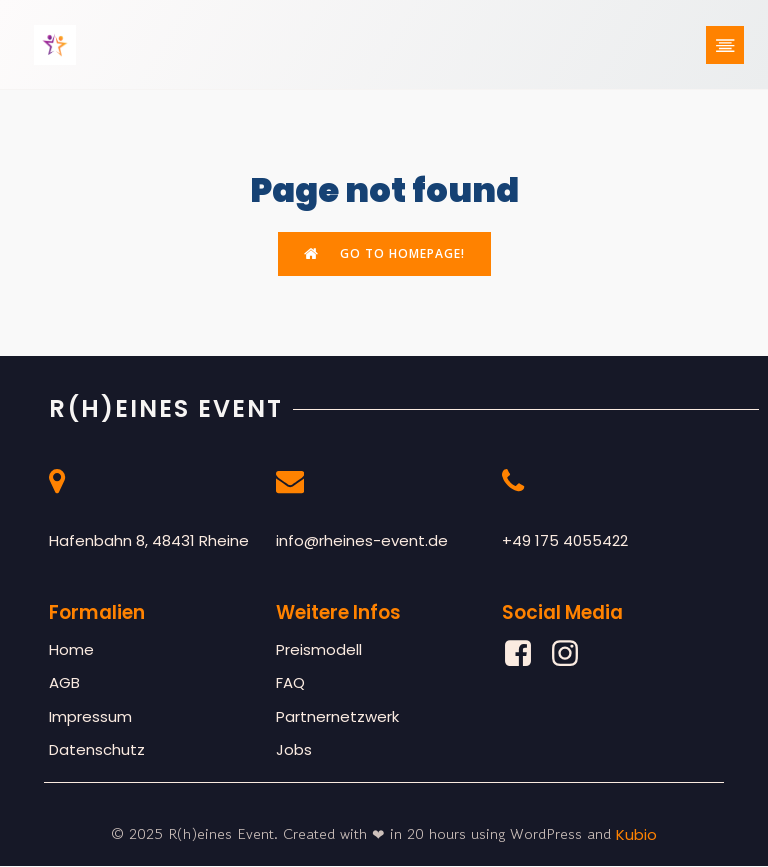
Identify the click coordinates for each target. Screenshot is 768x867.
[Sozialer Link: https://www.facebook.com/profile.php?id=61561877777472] (525, 655)
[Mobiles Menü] (725, 45)
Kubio (636, 835)
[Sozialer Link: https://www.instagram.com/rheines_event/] (572, 655)
